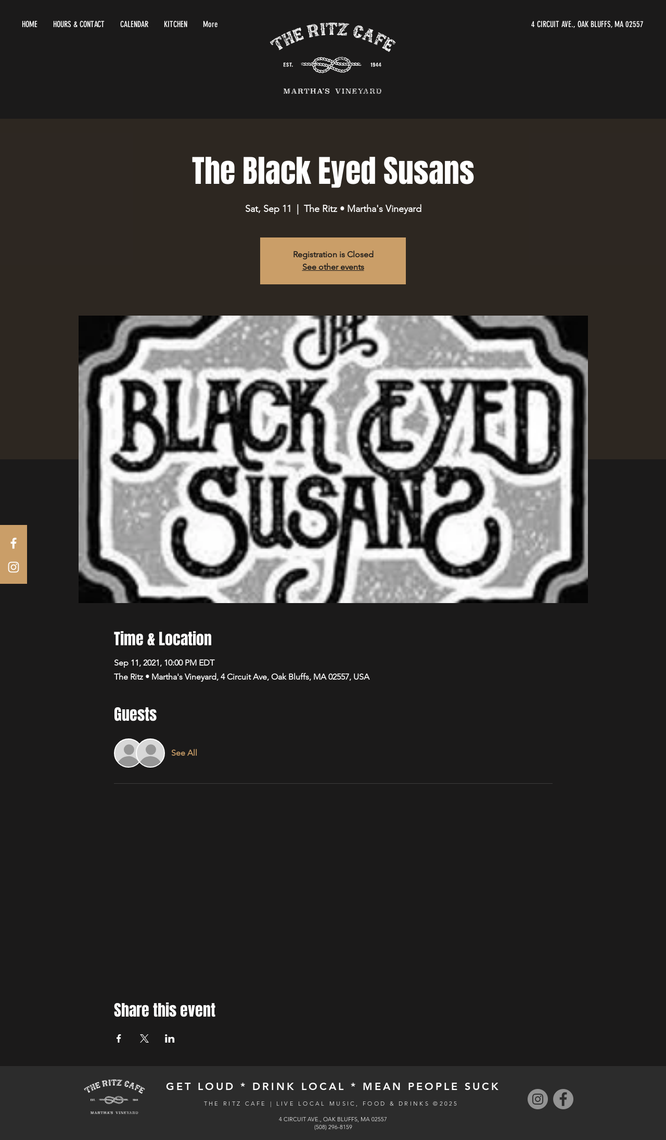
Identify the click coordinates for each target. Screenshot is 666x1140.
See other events (333, 267)
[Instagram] (538, 1099)
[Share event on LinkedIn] (170, 1038)
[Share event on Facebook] (119, 1038)
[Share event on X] (144, 1038)
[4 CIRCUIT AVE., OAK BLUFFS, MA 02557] (545, 24)
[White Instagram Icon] (13, 567)
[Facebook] (563, 1099)
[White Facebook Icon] (13, 543)
